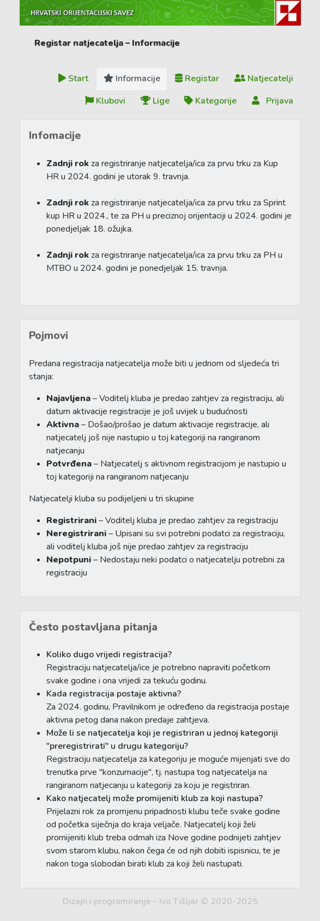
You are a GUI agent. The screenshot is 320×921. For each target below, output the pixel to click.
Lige (155, 101)
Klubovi (105, 101)
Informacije (132, 78)
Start (73, 78)
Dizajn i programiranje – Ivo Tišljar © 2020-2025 (160, 901)
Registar (197, 78)
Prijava (272, 101)
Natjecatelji (263, 78)
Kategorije (210, 101)
